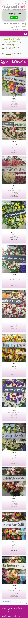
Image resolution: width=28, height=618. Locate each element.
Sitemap (4, 616)
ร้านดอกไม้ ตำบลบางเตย (6, 602)
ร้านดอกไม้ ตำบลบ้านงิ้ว (21, 603)
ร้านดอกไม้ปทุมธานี (22, 2)
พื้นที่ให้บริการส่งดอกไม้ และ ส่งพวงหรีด (13, 616)
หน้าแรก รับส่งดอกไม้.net (11, 2)
